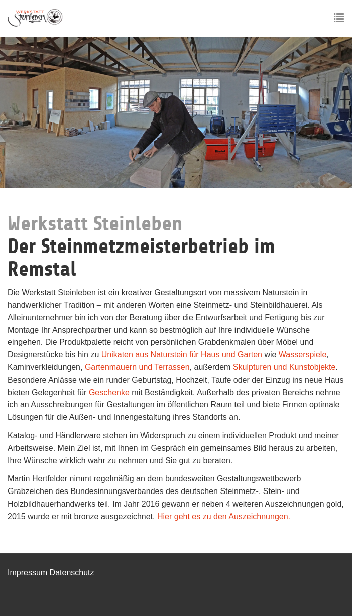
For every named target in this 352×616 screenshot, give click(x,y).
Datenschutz (72, 572)
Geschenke (110, 392)
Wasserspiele (302, 354)
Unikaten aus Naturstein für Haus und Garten (181, 354)
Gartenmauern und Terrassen (137, 367)
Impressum (29, 572)
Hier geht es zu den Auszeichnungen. (223, 516)
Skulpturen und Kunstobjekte (284, 367)
